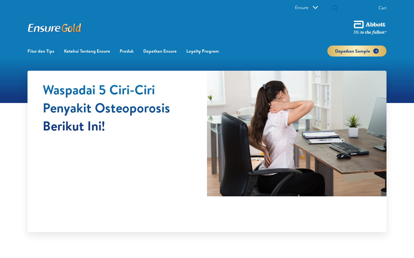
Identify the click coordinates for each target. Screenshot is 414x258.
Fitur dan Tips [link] (40, 51)
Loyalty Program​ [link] (202, 51)
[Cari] (334, 8)
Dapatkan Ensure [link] (160, 51)
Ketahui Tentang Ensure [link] (87, 51)
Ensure (306, 7)
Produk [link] (127, 51)
